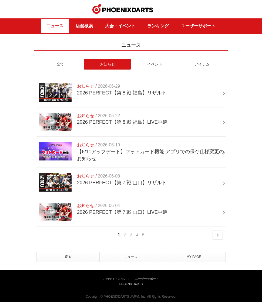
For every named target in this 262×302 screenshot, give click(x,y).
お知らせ (107, 64)
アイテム (202, 64)
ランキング (158, 26)
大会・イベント (120, 26)
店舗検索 (84, 26)
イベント (154, 64)
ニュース (54, 26)
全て (60, 64)
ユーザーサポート (198, 26)
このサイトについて (116, 278)
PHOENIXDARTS (122, 9)
